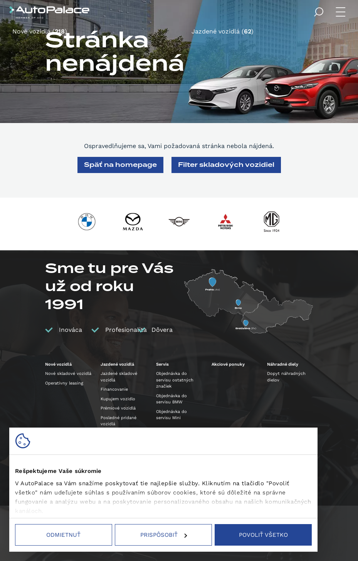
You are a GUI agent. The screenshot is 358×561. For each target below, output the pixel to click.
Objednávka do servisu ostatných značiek (174, 380)
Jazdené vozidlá (117, 364)
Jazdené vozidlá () (223, 31)
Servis (162, 364)
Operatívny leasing (64, 383)
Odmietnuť (63, 534)
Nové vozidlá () (39, 31)
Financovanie (114, 389)
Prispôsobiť (163, 534)
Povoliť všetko (263, 534)
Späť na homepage (120, 164)
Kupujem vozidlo (118, 398)
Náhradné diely (282, 364)
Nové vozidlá (58, 364)
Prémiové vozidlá (118, 408)
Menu (342, 12)
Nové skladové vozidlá (68, 373)
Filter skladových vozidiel (226, 164)
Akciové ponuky (228, 364)
